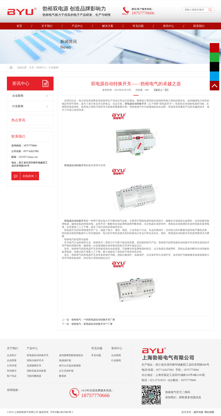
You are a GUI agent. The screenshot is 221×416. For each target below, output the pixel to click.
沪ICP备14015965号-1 (61, 412)
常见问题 (138, 25)
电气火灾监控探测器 (70, 365)
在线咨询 (23, 176)
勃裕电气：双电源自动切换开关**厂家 (92, 324)
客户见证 (12, 376)
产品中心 (77, 25)
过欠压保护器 (66, 371)
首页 (19, 25)
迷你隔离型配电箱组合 (71, 355)
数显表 (62, 376)
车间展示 (12, 371)
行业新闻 (53, 67)
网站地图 (209, 412)
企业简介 (12, 355)
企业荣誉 (12, 360)
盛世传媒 (198, 412)
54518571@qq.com (28, 157)
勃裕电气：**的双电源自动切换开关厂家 (93, 319)
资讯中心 (168, 25)
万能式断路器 (34, 376)
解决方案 (107, 25)
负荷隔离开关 (34, 365)
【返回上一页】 (161, 90)
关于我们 (46, 25)
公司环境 (12, 365)
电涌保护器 (65, 360)
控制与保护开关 (35, 360)
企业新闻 (30, 95)
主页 (31, 67)
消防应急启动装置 (36, 371)
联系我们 (198, 25)
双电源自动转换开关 (135, 103)
